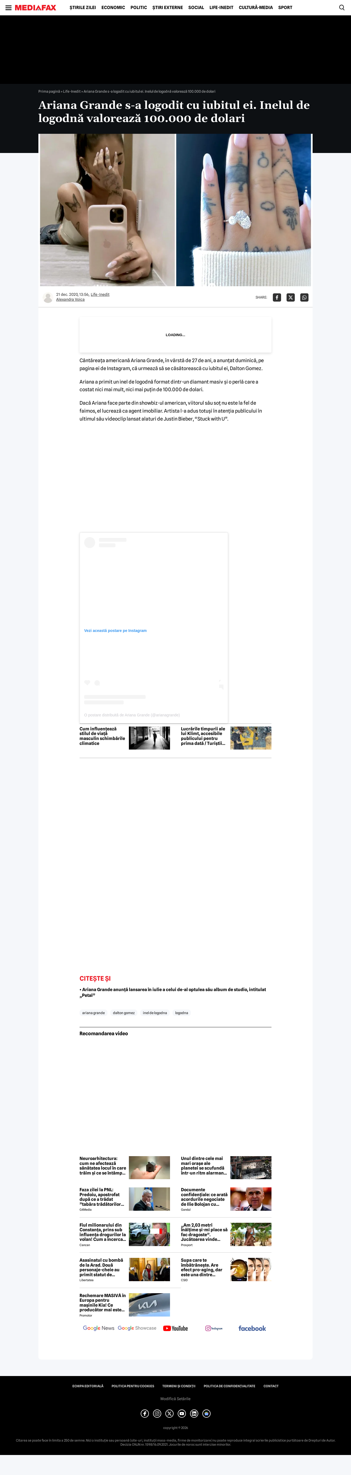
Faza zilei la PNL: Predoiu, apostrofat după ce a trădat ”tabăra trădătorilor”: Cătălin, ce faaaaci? (102, 1197)
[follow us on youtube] (175, 1329)
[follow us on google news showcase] (137, 1329)
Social (196, 7)
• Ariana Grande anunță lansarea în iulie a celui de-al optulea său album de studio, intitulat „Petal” (173, 992)
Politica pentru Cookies (133, 1386)
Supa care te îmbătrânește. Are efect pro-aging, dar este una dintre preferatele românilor (203, 1267)
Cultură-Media (256, 7)
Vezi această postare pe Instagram (115, 630)
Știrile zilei (83, 7)
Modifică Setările (175, 1399)
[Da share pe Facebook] (277, 297)
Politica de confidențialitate (229, 1386)
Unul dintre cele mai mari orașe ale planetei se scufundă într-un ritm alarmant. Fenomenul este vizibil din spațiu (204, 1165)
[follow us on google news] (99, 1329)
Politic (139, 7)
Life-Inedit (221, 7)
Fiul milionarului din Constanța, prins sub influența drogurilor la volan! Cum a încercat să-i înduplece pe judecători (103, 1232)
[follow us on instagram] (214, 1329)
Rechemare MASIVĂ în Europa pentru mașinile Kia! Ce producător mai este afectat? (103, 1302)
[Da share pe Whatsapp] (304, 297)
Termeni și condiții (179, 1386)
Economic (113, 7)
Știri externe (167, 7)
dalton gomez (124, 1013)
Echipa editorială (87, 1386)
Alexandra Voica (70, 299)
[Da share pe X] (291, 297)
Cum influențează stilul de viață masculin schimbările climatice (102, 736)
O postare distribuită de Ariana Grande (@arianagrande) (132, 715)
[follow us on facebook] (252, 1329)
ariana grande (93, 1013)
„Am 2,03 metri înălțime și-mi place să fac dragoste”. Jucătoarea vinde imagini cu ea (204, 1232)
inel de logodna (155, 1013)
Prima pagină (49, 91)
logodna (181, 1013)
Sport (285, 7)
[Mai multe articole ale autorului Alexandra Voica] (48, 297)
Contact (271, 1386)
